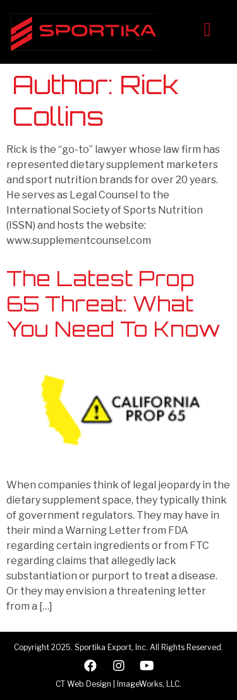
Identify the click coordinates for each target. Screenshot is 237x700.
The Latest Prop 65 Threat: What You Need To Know (113, 304)
